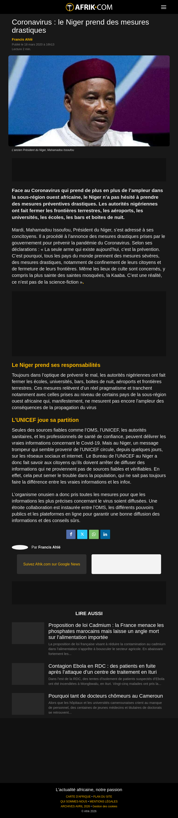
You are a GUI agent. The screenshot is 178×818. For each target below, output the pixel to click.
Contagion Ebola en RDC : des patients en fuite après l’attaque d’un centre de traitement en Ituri (102, 669)
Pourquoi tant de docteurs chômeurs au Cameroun (105, 696)
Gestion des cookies (104, 806)
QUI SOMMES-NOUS (73, 801)
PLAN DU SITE (102, 796)
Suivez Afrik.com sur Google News (51, 564)
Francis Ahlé (22, 39)
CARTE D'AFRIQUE (78, 796)
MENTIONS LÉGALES (104, 801)
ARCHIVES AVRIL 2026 (75, 806)
